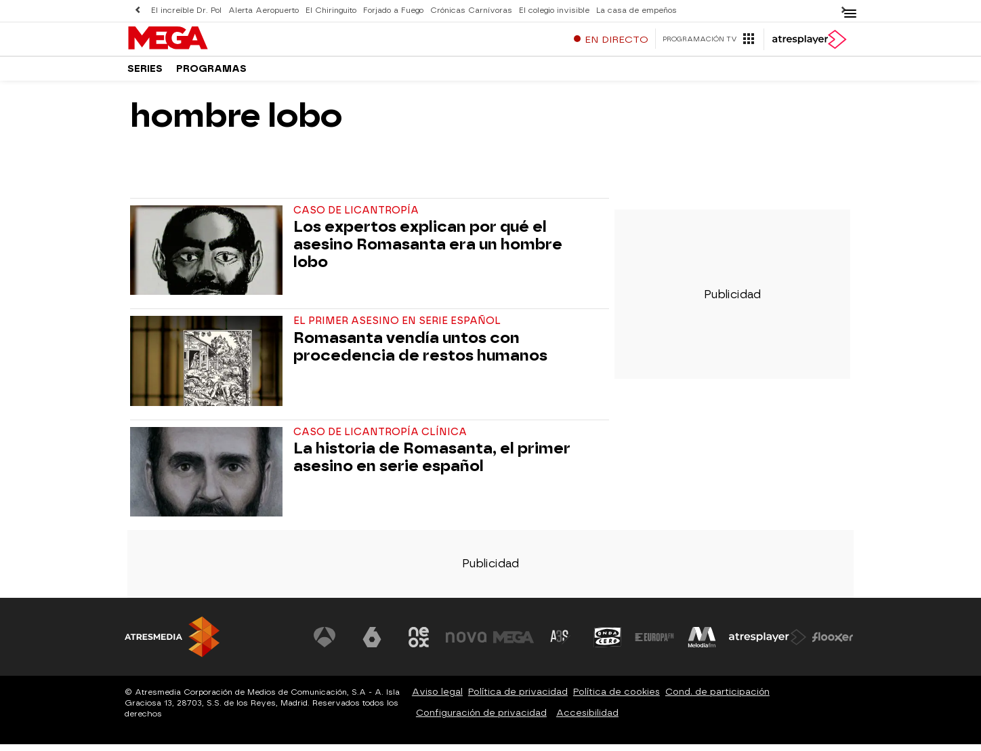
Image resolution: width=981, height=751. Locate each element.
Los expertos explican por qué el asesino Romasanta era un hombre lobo (427, 251)
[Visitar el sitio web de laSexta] (372, 643)
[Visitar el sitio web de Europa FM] (654, 643)
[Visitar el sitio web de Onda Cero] (607, 643)
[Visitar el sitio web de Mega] (513, 643)
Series (145, 74)
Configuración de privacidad (481, 719)
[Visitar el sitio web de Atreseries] (560, 643)
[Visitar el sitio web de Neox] (418, 643)
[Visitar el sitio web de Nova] (466, 643)
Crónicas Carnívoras (471, 10)
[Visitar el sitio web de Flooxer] (832, 643)
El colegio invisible (554, 10)
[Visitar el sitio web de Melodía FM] (702, 643)
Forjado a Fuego (393, 10)
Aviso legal (437, 698)
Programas (211, 74)
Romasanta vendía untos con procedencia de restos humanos (420, 353)
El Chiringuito (331, 10)
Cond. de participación (717, 698)
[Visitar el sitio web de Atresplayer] (767, 643)
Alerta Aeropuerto (263, 10)
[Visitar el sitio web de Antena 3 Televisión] (324, 643)
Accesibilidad (587, 719)
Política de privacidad (518, 698)
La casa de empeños (636, 10)
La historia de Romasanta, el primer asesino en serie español (431, 464)
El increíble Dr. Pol (186, 10)
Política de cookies (616, 698)
